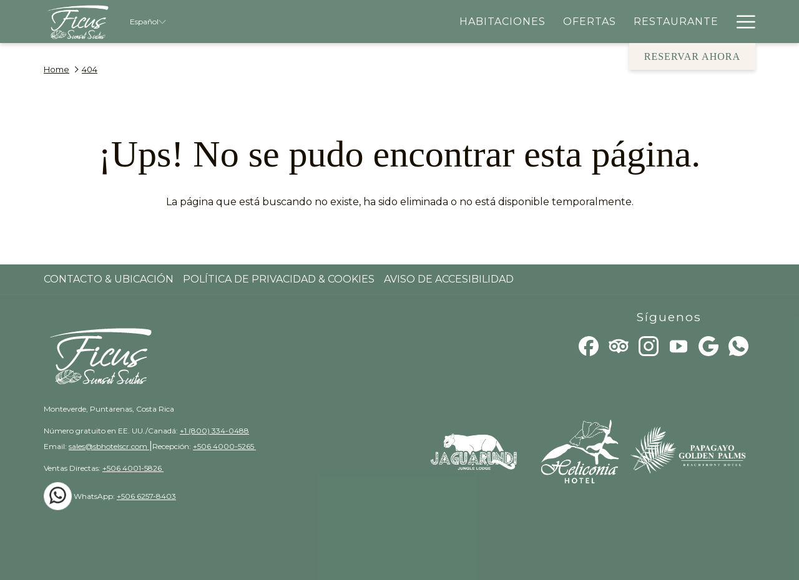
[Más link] (741, 21)
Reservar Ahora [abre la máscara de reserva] (692, 56)
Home (56, 69)
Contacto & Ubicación (109, 279)
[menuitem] (502, 21)
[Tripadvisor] (619, 345)
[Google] (708, 345)
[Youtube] (679, 345)
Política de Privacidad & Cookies (279, 279)
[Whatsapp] (738, 345)
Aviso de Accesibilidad (449, 279)
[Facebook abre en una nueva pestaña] (589, 345)
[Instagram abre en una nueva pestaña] (649, 345)
